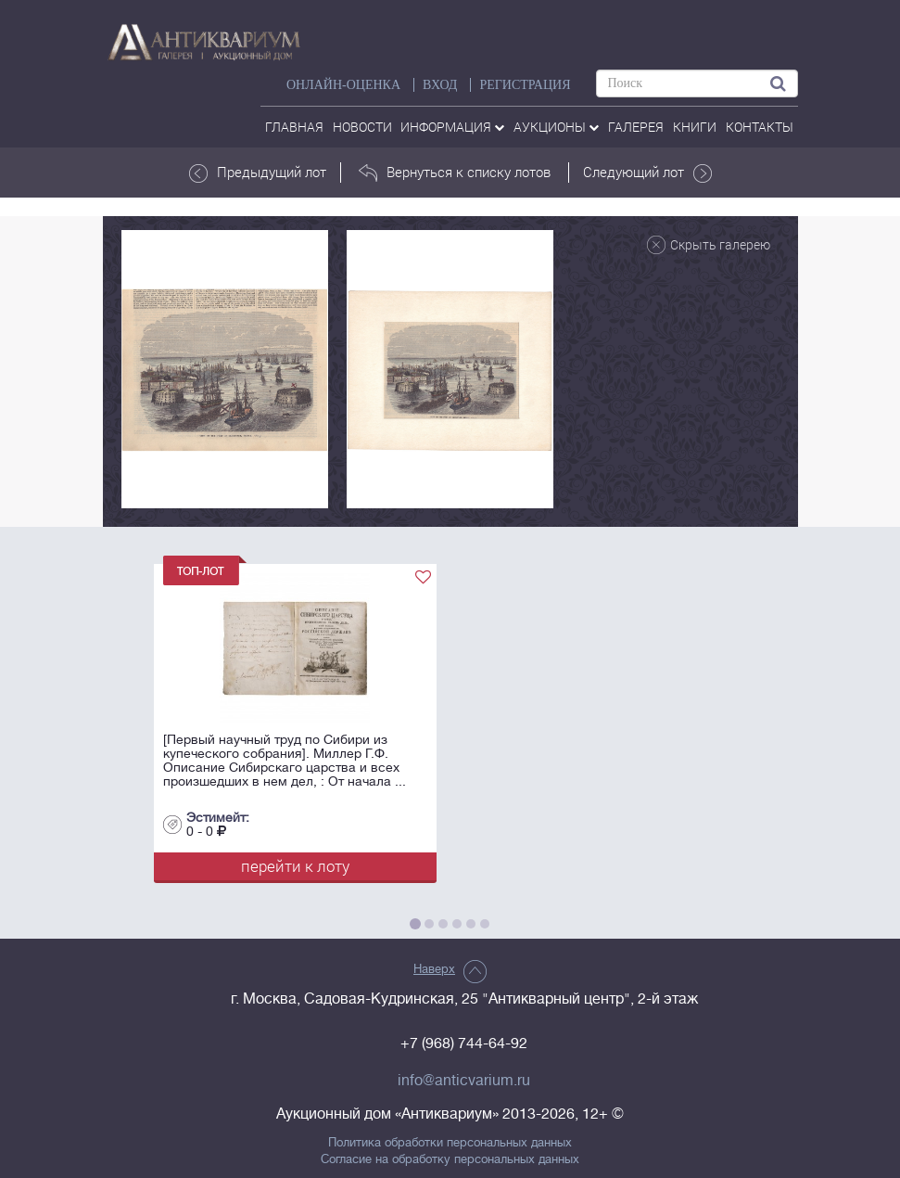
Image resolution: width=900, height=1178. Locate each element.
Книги (694, 126)
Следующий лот (647, 172)
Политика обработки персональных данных (450, 1142)
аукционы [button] (556, 126)
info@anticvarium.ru (464, 1080)
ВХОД (440, 85)
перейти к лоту (295, 866)
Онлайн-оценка (343, 85)
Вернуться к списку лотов (455, 172)
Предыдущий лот (257, 172)
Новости (362, 126)
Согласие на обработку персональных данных (450, 1159)
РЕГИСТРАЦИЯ (524, 85)
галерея (636, 126)
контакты (759, 126)
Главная (294, 126)
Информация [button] (452, 126)
